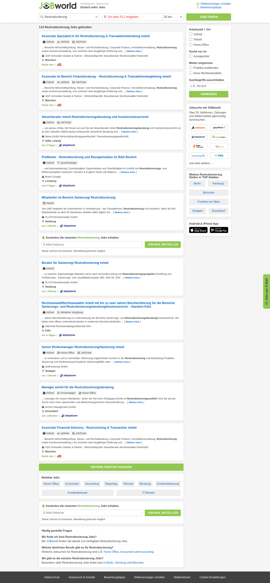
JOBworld (52, 541)
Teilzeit (198, 39)
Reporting (111, 483)
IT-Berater (148, 492)
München (138, 562)
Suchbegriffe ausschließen (206, 80)
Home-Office (201, 44)
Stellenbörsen (182, 577)
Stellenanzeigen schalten (215, 3)
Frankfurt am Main (209, 201)
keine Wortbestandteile (207, 73)
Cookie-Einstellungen (213, 577)
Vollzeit (198, 34)
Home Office (51, 483)
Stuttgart (197, 210)
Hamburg (120, 562)
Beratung (145, 483)
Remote (128, 483)
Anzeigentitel (201, 56)
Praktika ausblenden (206, 67)
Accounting (92, 483)
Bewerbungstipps (211, 7)
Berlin (109, 562)
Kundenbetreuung (168, 483)
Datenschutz (52, 577)
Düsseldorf (218, 210)
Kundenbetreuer (78, 492)
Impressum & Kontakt (82, 577)
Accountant (72, 483)
